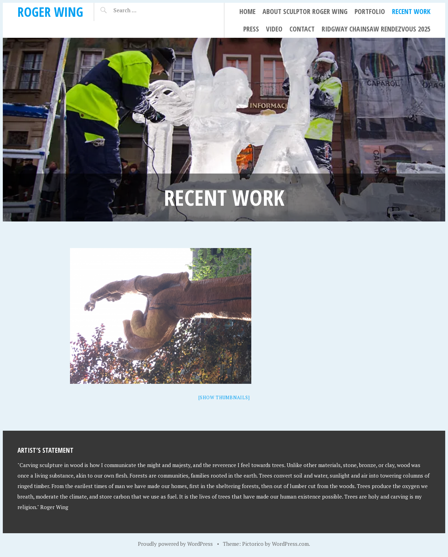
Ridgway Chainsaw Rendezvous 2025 (376, 29)
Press (251, 29)
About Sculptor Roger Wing (305, 11)
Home (247, 11)
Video (274, 29)
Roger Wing (50, 12)
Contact (302, 29)
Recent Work (411, 11)
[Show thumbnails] (224, 397)
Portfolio (370, 11)
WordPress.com (290, 543)
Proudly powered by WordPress (175, 543)
